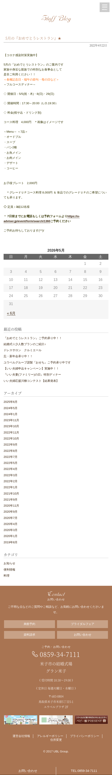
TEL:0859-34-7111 (84, 771)
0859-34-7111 (60, 654)
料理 (6, 575)
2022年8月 (11, 450)
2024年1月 (11, 414)
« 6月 (11, 313)
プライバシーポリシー (84, 736)
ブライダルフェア (82, 624)
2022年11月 (11, 432)
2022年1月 (11, 487)
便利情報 (9, 569)
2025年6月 (11, 401)
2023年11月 (11, 420)
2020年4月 (11, 524)
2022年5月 (11, 463)
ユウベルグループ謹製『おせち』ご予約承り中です (37, 362)
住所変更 (56, 739)
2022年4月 (11, 469)
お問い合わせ (82, 634)
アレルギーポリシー (50, 736)
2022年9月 (11, 444)
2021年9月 (11, 499)
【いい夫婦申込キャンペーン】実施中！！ (31, 368)
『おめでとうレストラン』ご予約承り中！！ (33, 338)
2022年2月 (11, 481)
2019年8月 (11, 542)
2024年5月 (11, 408)
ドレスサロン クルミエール (23, 350)
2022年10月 (11, 438)
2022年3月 (11, 475)
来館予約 (29, 624)
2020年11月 (11, 505)
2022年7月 (11, 457)
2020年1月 (11, 536)
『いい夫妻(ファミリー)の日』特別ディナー (32, 374)
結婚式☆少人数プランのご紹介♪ (25, 344)
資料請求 (29, 634)
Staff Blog (56, 18)
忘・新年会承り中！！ (18, 356)
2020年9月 (11, 511)
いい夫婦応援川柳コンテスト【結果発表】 (31, 380)
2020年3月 (11, 530)
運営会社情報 (21, 736)
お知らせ (9, 563)
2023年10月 (11, 426)
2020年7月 (11, 518)
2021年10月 (11, 493)
